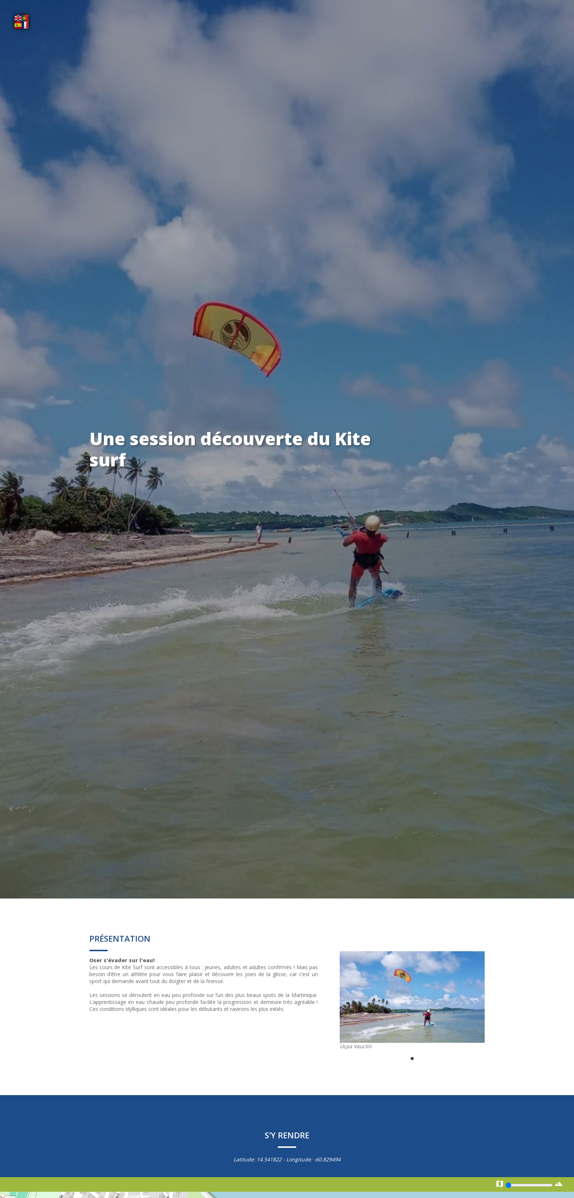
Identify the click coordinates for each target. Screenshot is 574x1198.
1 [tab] (412, 1059)
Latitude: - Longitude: (287, 1159)
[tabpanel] (412, 1000)
